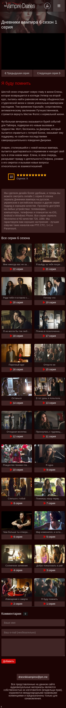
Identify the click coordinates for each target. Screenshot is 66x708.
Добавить (8, 661)
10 (44, 175)
